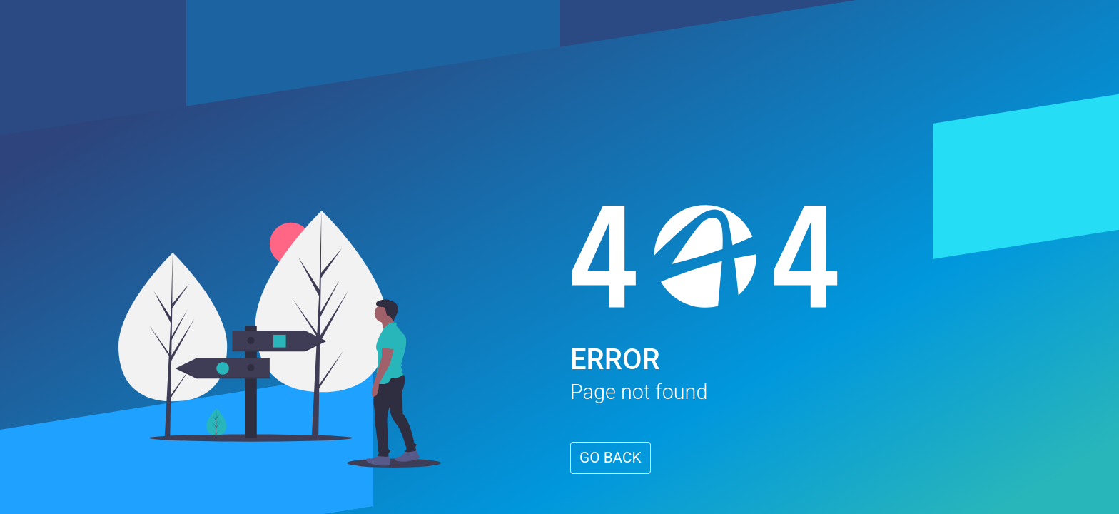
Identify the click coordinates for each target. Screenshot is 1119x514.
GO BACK (610, 457)
